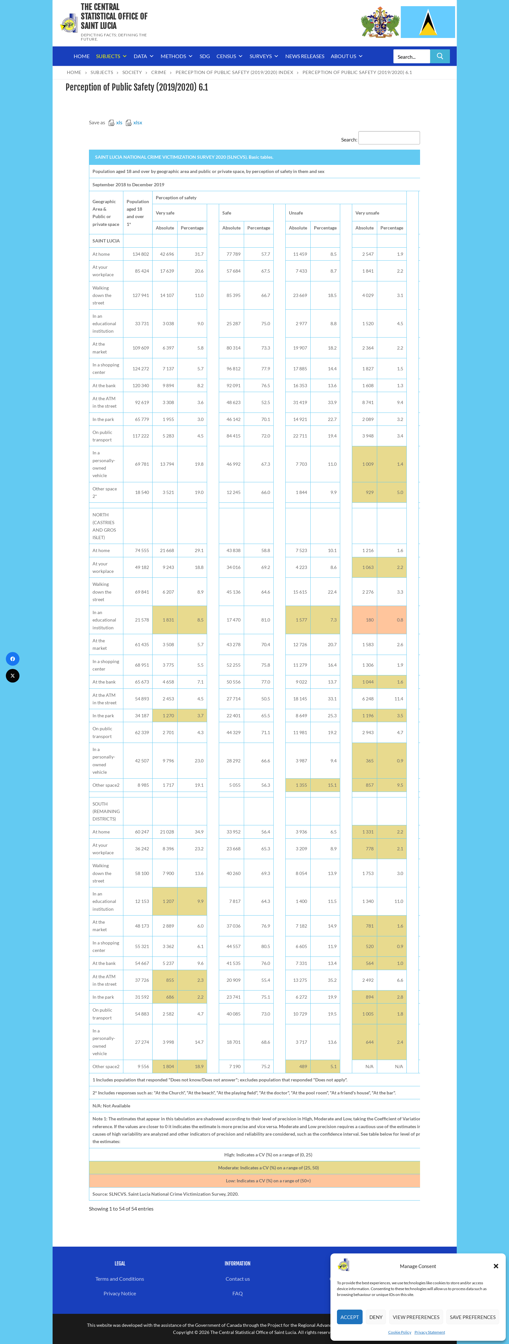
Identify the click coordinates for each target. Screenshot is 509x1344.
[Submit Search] (440, 56)
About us (347, 56)
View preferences (416, 1317)
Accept (350, 1317)
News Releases (304, 56)
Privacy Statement (430, 1332)
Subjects (111, 56)
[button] (496, 1266)
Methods (177, 56)
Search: (380, 139)
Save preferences (473, 1317)
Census (230, 56)
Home (82, 56)
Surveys (264, 56)
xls (115, 122)
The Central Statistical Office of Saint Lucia (114, 17)
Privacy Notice (120, 1293)
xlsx (134, 122)
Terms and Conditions (119, 1279)
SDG (205, 56)
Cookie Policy (399, 1332)
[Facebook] (12, 659)
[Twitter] (12, 676)
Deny (375, 1317)
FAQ (237, 1293)
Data (144, 56)
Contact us (238, 1279)
